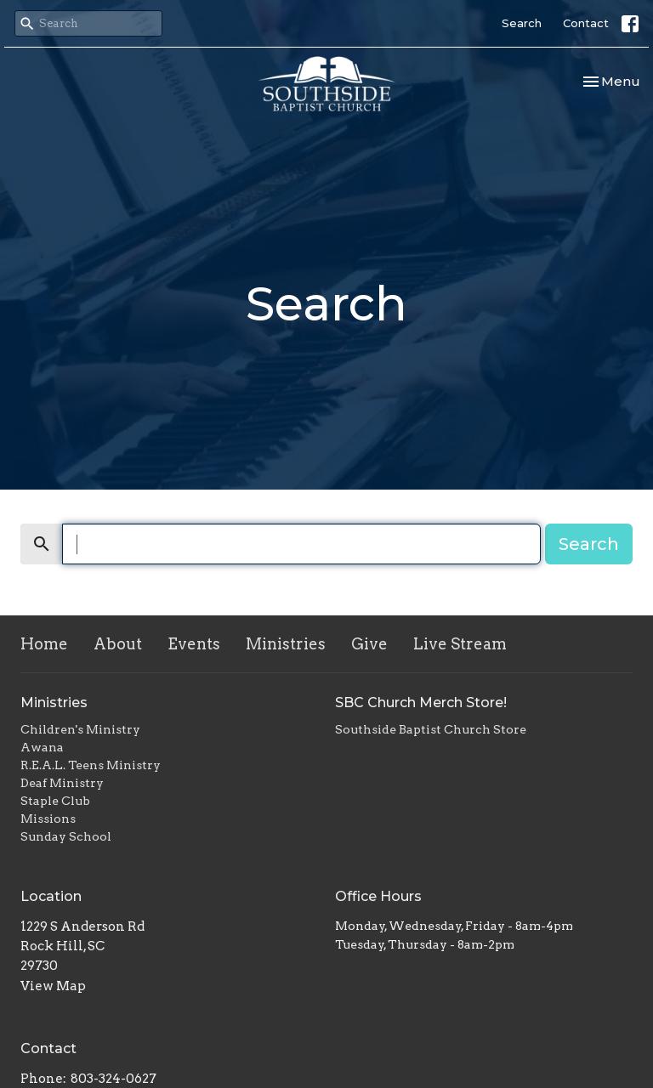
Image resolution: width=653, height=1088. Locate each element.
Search (522, 23)
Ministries (286, 644)
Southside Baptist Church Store (430, 729)
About (118, 644)
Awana (42, 747)
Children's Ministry (80, 729)
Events (194, 644)
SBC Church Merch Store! (421, 702)
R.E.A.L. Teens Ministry (90, 765)
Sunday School (65, 836)
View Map (53, 986)
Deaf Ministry (62, 783)
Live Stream (460, 644)
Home (44, 644)
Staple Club (55, 801)
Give (369, 644)
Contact (586, 23)
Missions (48, 818)
